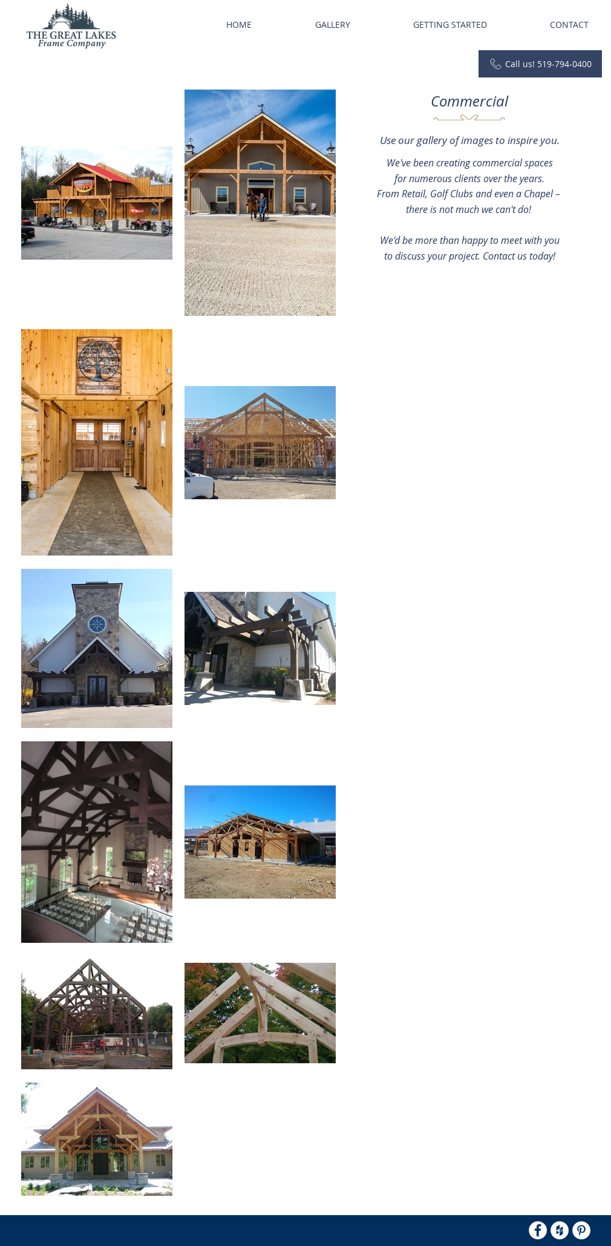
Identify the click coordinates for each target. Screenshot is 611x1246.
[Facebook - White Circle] (538, 1230)
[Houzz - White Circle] (560, 1230)
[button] (332, 25)
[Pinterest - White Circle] (581, 1230)
